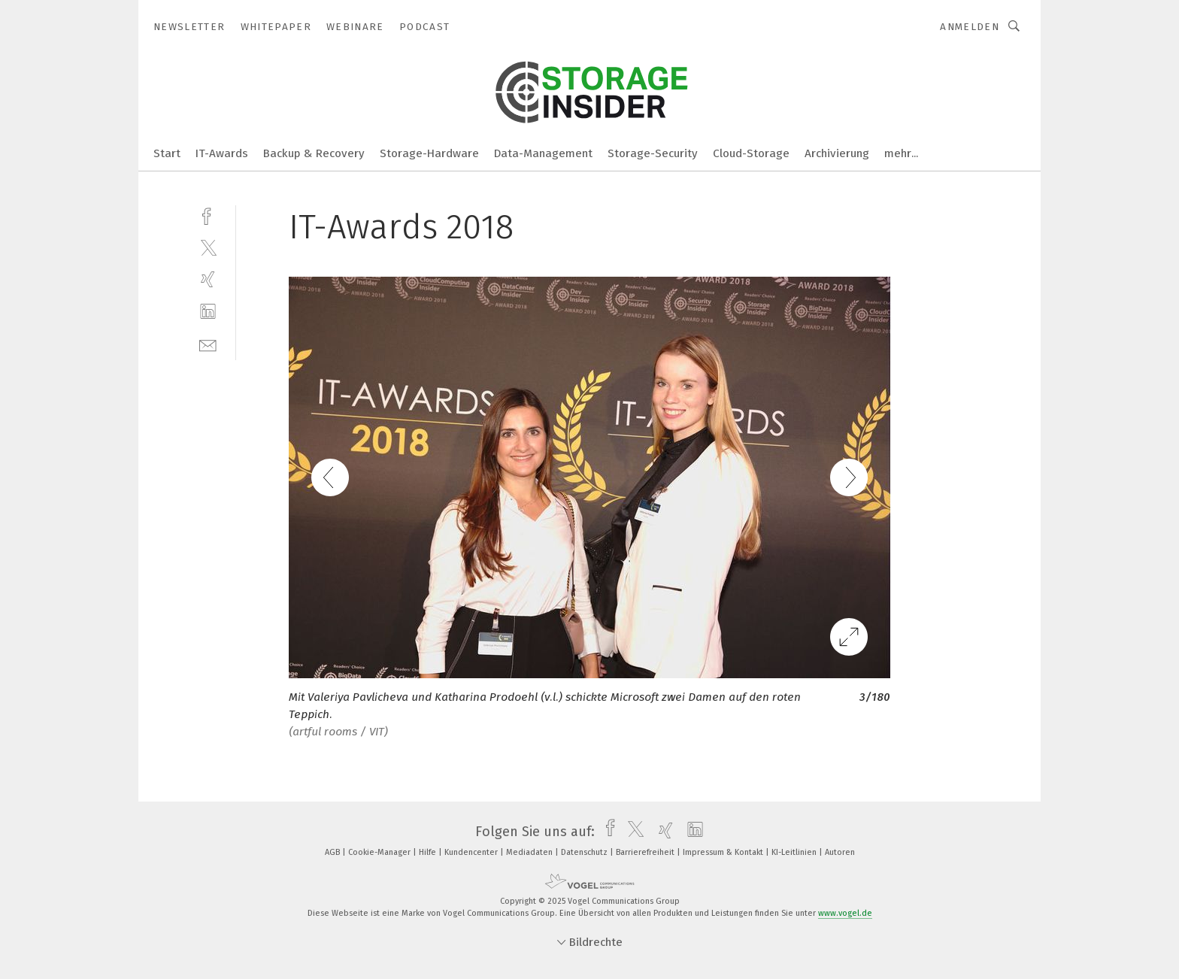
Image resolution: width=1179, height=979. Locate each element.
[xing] (208, 279)
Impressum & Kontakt (724, 852)
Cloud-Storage (751, 153)
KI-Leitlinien (795, 852)
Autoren (840, 852)
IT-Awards (221, 153)
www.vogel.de (845, 913)
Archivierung (837, 153)
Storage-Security (653, 153)
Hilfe (428, 852)
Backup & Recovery (314, 153)
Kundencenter (472, 852)
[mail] (208, 344)
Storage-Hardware (429, 153)
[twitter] (208, 247)
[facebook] (208, 214)
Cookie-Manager (380, 852)
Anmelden (969, 26)
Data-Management (543, 153)
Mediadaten (530, 852)
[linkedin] (208, 311)
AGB (333, 852)
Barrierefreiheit (646, 852)
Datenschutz (585, 852)
